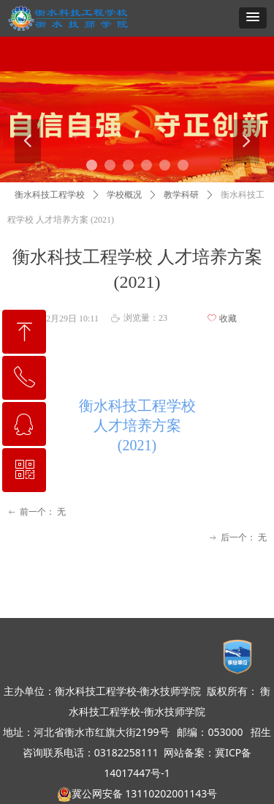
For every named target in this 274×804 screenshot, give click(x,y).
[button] (253, 18)
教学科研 (181, 195)
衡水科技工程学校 (50, 195)
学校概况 (124, 195)
